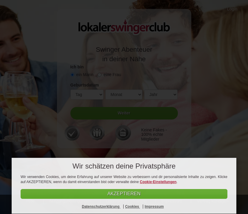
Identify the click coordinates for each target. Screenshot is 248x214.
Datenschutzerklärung (101, 206)
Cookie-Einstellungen (158, 182)
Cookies (132, 206)
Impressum (154, 206)
